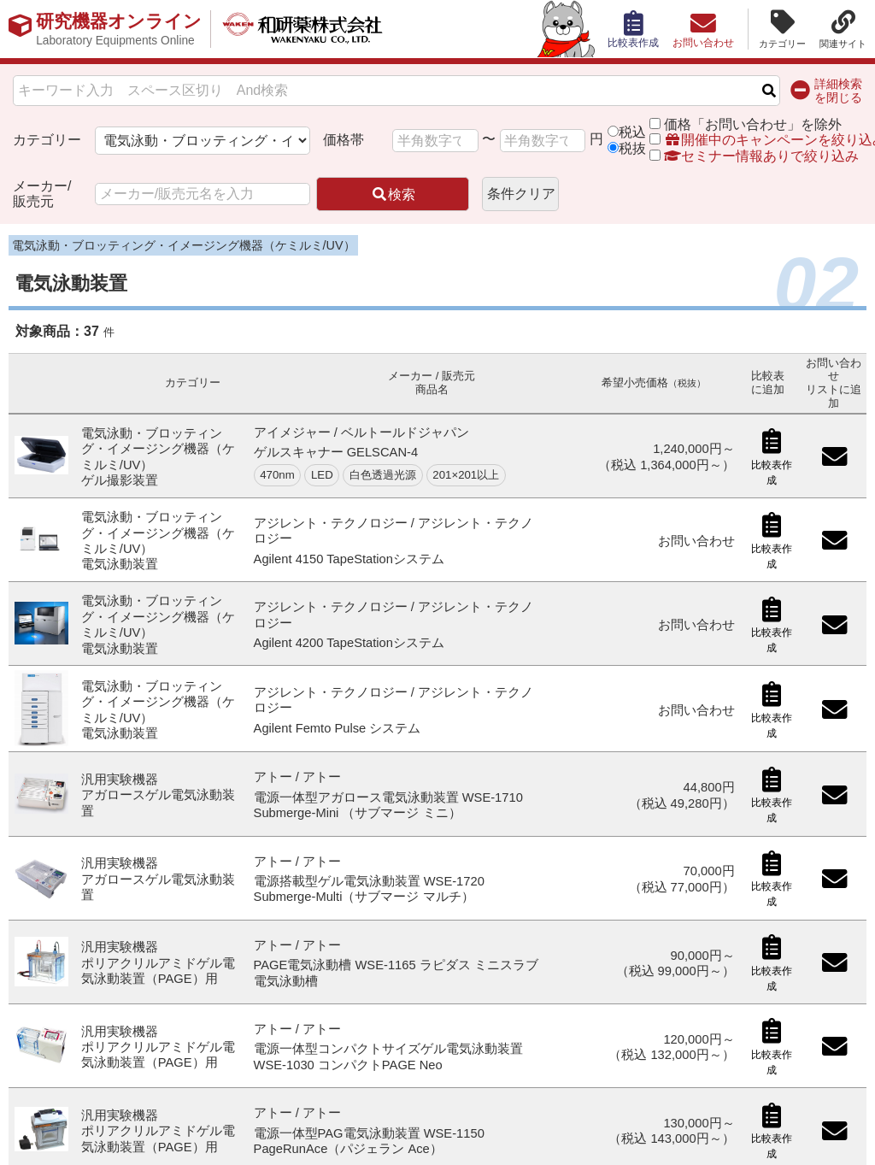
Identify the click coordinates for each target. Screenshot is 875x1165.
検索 (393, 194)
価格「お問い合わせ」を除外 (753, 124)
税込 (632, 132)
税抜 (632, 148)
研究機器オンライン (122, 29)
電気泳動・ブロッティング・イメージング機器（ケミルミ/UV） (183, 245)
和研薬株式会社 (312, 29)
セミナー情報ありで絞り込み (753, 156)
